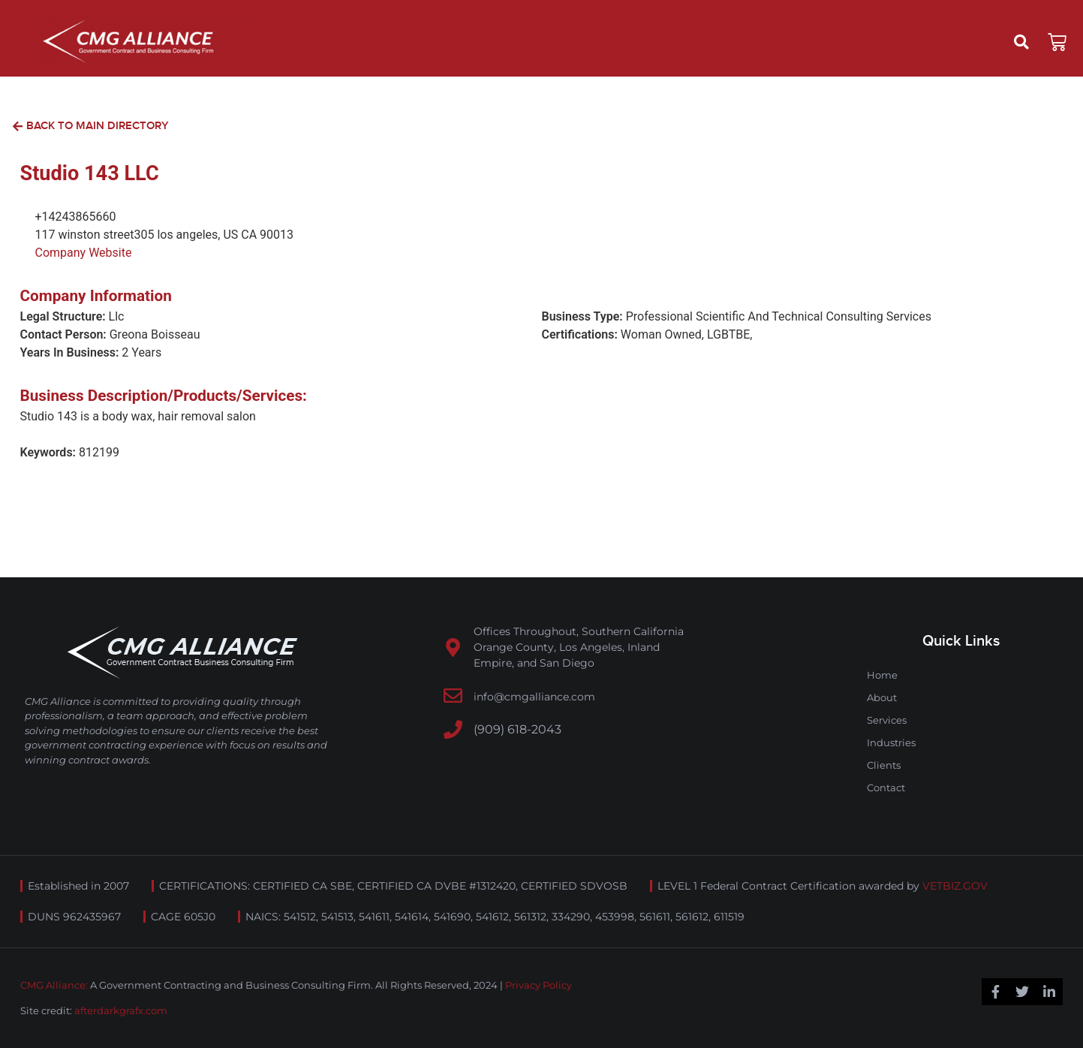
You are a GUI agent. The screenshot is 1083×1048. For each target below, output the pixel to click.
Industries (891, 742)
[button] (1021, 42)
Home (882, 675)
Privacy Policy (538, 985)
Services (887, 720)
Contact (886, 787)
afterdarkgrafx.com (120, 1010)
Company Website (83, 252)
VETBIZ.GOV (955, 886)
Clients (884, 765)
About (882, 697)
